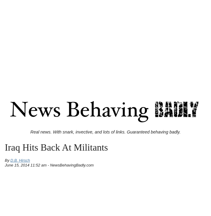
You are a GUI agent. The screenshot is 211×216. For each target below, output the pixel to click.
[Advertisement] (105, 44)
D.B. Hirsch (20, 160)
